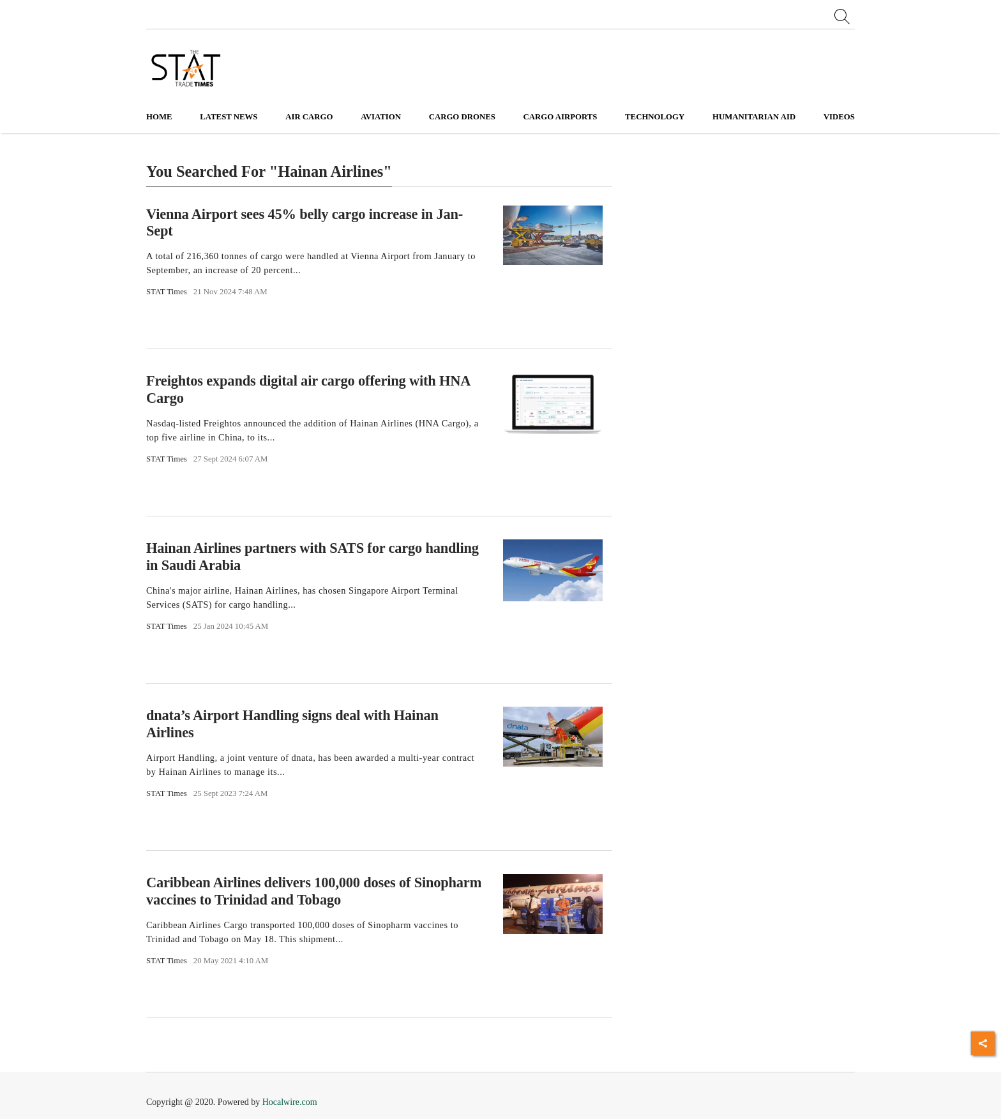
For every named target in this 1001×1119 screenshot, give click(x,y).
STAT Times (166, 291)
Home (159, 116)
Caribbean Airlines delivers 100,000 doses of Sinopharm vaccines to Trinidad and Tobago (313, 891)
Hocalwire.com (289, 1102)
